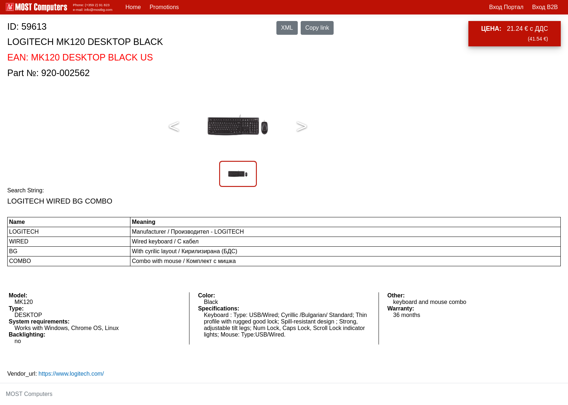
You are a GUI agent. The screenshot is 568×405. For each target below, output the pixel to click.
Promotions (164, 7)
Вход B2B (545, 7)
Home (133, 7)
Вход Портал (506, 7)
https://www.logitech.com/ (71, 374)
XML (287, 28)
